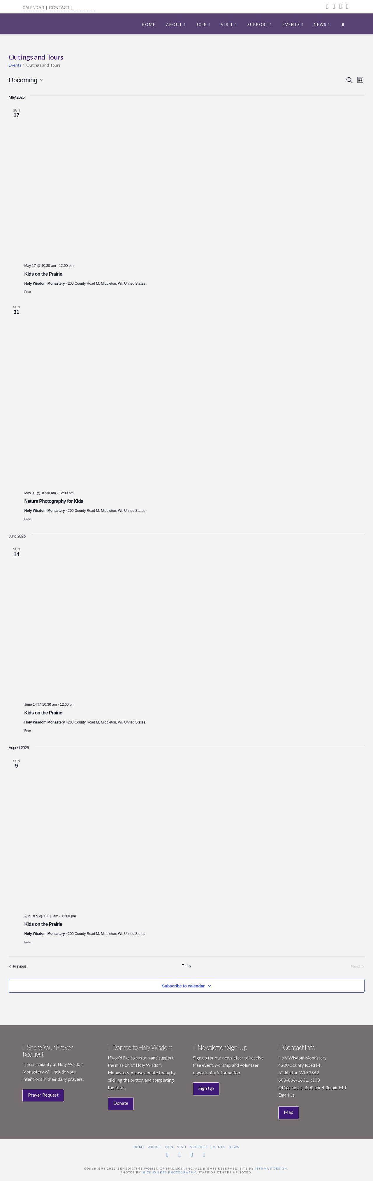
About (154, 1147)
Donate (120, 1103)
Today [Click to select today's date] (186, 966)
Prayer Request (43, 1094)
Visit (182, 1147)
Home (139, 1147)
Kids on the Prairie (43, 274)
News (233, 1147)
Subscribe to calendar (183, 986)
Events (15, 64)
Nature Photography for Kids (53, 501)
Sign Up (206, 1088)
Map (288, 1112)
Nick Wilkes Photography (169, 1172)
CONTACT (59, 7)
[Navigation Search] (343, 23)
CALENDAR (33, 7)
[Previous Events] (18, 966)
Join (169, 1147)
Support (198, 1147)
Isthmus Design (271, 1168)
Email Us (286, 1094)
